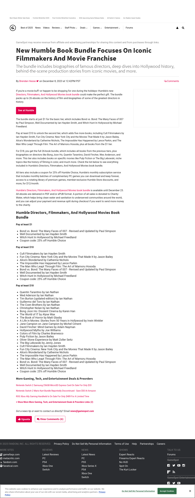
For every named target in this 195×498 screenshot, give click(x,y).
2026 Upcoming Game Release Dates (91, 18)
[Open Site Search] (183, 28)
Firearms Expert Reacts (131, 458)
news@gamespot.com (82, 411)
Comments (171, 81)
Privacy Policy (61, 443)
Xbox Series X (89, 465)
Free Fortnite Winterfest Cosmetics (64, 18)
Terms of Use (121, 443)
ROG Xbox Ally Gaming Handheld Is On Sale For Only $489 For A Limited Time (52, 396)
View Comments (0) (50, 419)
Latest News (88, 454)
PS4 (44, 462)
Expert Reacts (126, 454)
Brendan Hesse (27, 81)
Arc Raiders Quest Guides (131, 18)
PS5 (84, 462)
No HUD (123, 462)
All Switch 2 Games (113, 18)
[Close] (190, 491)
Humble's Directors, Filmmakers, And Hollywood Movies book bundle (53, 190)
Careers (161, 443)
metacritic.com (10, 458)
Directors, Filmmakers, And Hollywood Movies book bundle (47, 94)
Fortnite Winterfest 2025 (41, 18)
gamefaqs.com (10, 454)
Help (134, 443)
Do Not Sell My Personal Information (91, 443)
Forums (171, 454)
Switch (46, 469)
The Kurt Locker (127, 469)
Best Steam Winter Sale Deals (20, 18)
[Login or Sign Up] (177, 28)
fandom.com (8, 462)
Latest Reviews (50, 454)
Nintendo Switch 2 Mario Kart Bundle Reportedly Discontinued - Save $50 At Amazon (56, 391)
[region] (97, 491)
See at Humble (26, 110)
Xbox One (47, 465)
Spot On (123, 465)
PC (44, 458)
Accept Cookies (167, 491)
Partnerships (147, 443)
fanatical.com (9, 465)
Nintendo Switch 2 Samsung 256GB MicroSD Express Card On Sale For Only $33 (54, 385)
